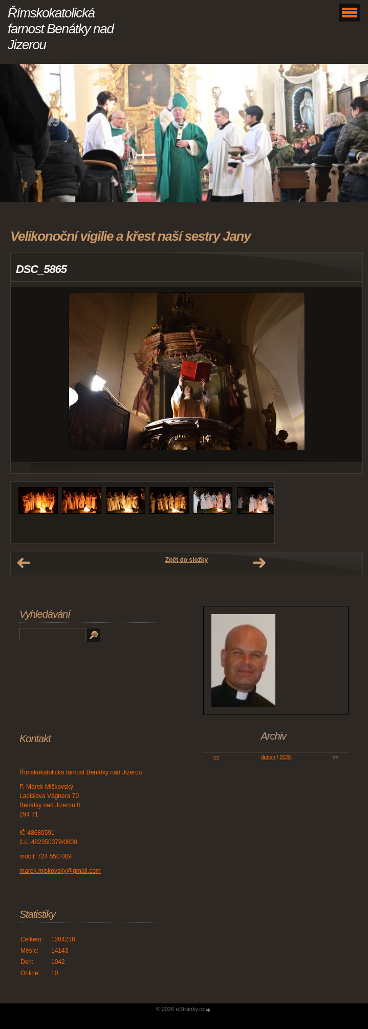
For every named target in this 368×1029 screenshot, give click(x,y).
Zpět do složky (186, 559)
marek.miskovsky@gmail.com (60, 870)
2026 (285, 757)
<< (216, 757)
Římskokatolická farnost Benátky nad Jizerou (61, 28)
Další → (259, 563)
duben (268, 757)
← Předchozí (23, 563)
